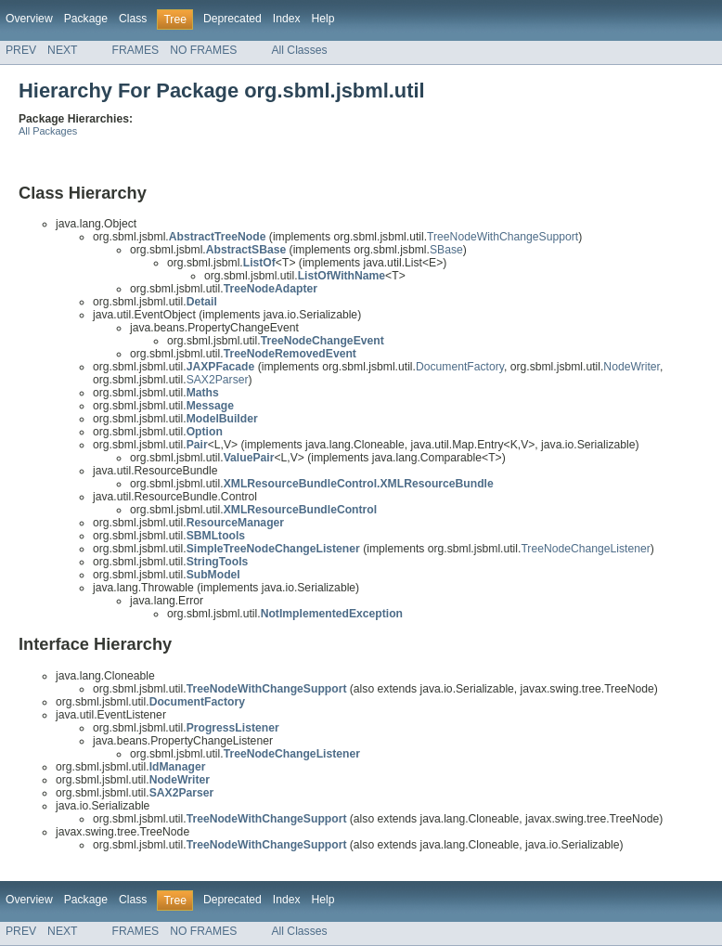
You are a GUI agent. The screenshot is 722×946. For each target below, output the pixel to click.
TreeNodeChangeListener (585, 548)
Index (287, 18)
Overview (29, 18)
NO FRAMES (203, 50)
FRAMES (136, 50)
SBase (446, 249)
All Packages (48, 130)
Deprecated (232, 18)
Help (323, 18)
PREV (21, 50)
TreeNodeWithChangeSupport (502, 236)
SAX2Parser (218, 379)
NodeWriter (631, 366)
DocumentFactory (460, 366)
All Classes (299, 50)
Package (86, 18)
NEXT (62, 50)
